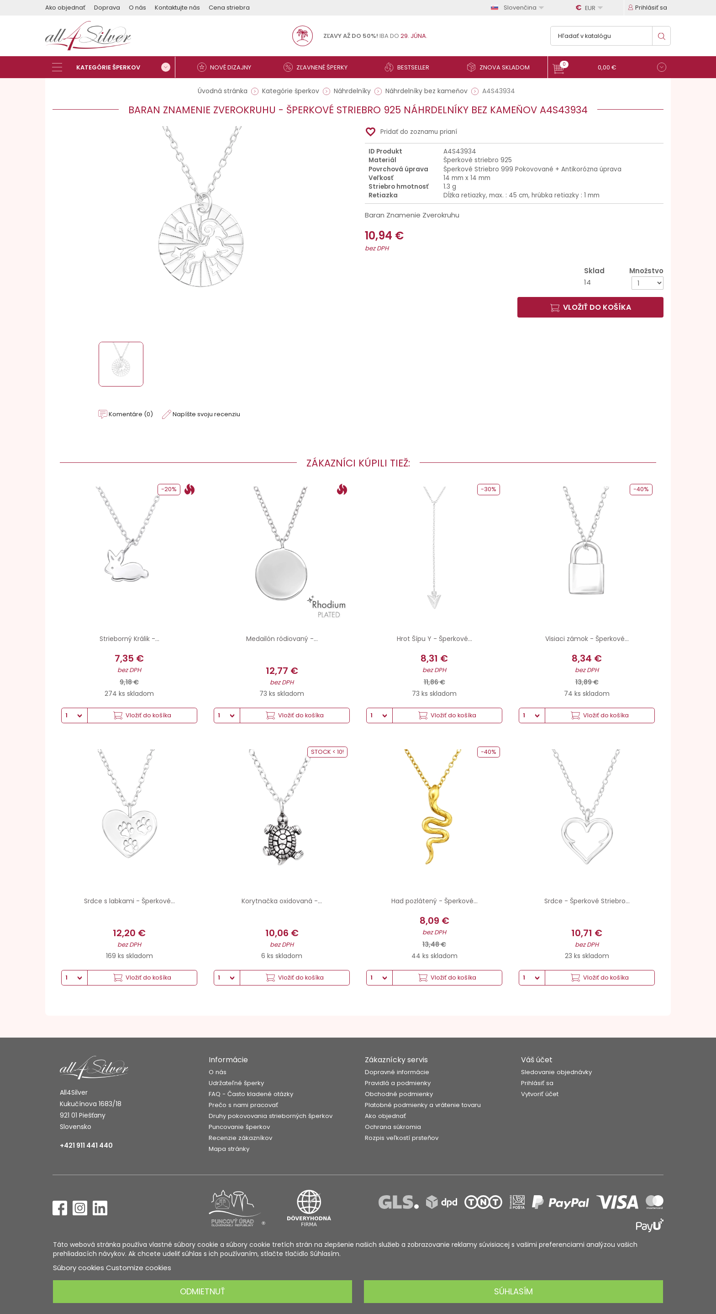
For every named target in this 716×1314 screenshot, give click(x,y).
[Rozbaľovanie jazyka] (518, 7)
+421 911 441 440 (86, 1145)
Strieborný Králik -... (129, 638)
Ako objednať (65, 7)
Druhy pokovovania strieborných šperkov (270, 1116)
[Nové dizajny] (228, 67)
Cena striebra (229, 7)
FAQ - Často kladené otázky (251, 1094)
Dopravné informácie (397, 1072)
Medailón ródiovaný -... (282, 638)
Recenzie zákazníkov (240, 1138)
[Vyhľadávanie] (610, 36)
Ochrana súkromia (393, 1127)
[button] (609, 68)
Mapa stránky (229, 1148)
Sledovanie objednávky (556, 1072)
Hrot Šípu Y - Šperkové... (434, 638)
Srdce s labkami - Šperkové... (129, 901)
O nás (137, 7)
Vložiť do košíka (590, 307)
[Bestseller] (410, 67)
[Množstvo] (647, 283)
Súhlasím (513, 1291)
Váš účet (537, 1059)
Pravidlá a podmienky (398, 1083)
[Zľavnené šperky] (319, 67)
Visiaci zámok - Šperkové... (587, 638)
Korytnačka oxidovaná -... (282, 901)
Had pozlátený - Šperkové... (434, 901)
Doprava (107, 7)
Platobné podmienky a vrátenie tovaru (423, 1105)
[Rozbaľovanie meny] (590, 8)
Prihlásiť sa (537, 1083)
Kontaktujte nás (177, 7)
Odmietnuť (202, 1291)
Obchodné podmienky (399, 1094)
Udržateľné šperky (236, 1083)
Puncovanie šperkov (239, 1127)
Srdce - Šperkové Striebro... (587, 901)
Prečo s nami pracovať (243, 1105)
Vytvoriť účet (539, 1094)
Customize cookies (138, 1267)
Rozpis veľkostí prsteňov (401, 1138)
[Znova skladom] (502, 67)
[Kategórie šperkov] (113, 67)
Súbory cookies (78, 1267)
